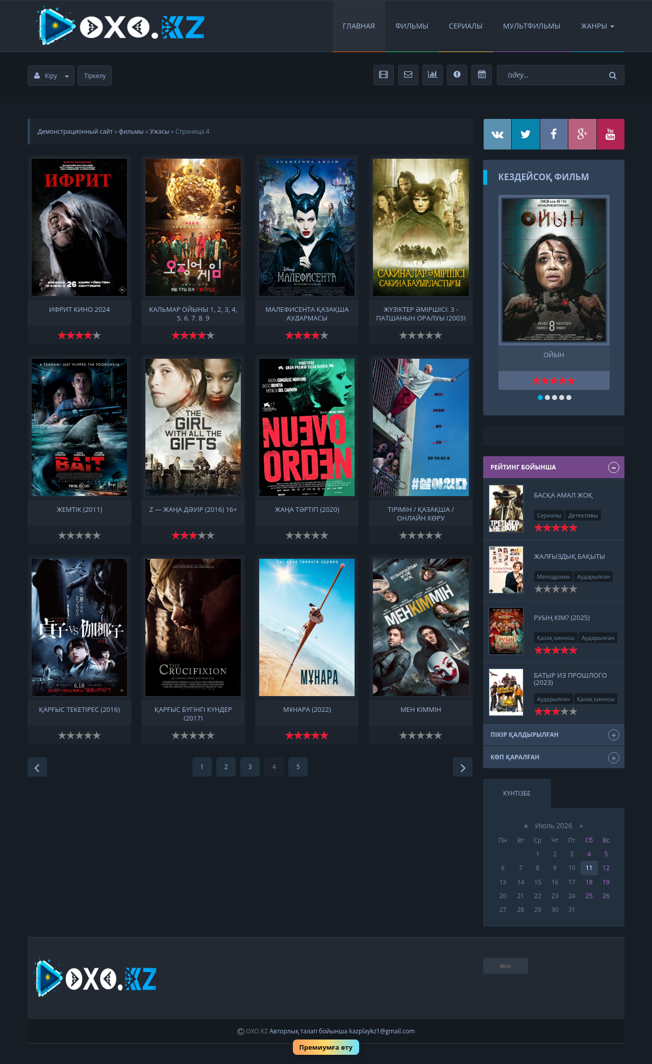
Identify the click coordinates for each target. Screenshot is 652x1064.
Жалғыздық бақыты (570, 556)
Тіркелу (95, 75)
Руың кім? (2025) (562, 617)
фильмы (131, 131)
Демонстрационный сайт (75, 131)
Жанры (597, 26)
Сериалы (466, 26)
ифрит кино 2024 (79, 309)
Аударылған (593, 576)
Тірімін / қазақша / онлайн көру (421, 513)
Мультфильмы (532, 26)
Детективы (583, 515)
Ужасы (159, 131)
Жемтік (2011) (79, 509)
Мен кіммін (420, 709)
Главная (359, 26)
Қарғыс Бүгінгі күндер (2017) (193, 713)
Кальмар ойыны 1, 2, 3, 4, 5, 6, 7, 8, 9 (193, 312)
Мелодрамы (553, 576)
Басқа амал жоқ (563, 495)
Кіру (51, 75)
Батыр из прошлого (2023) (570, 679)
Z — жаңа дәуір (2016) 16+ (193, 509)
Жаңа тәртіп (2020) (307, 509)
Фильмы (412, 26)
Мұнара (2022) (307, 709)
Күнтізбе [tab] (517, 793)
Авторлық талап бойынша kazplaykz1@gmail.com (342, 1031)
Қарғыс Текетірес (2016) (79, 709)
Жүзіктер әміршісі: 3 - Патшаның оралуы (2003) (420, 312)
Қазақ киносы (556, 637)
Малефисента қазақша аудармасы (306, 312)
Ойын (553, 355)
